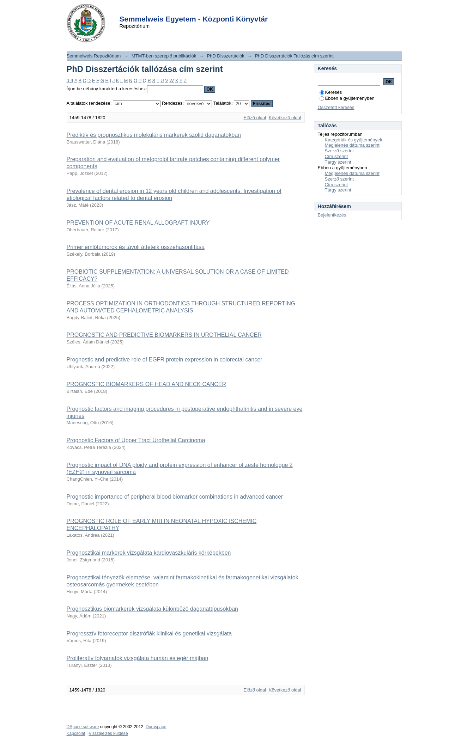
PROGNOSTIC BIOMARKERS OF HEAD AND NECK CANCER (146, 384)
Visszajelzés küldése (108, 733)
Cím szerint (336, 156)
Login (218, 10)
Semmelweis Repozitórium (94, 56)
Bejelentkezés (332, 215)
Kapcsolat (76, 733)
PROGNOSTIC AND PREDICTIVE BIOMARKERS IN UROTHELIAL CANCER (164, 335)
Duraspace (156, 726)
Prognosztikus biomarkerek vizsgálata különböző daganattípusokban (152, 609)
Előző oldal (254, 117)
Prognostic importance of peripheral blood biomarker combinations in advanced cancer (175, 497)
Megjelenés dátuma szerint (352, 145)
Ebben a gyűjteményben (347, 98)
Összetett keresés (336, 107)
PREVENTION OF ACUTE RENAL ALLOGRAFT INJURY (138, 223)
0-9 (70, 80)
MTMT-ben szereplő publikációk (164, 56)
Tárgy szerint (338, 162)
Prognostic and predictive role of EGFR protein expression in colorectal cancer (164, 360)
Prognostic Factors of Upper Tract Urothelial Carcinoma (136, 440)
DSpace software (83, 726)
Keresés (331, 92)
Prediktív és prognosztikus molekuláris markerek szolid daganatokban (154, 135)
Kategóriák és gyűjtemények (353, 139)
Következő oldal (285, 117)
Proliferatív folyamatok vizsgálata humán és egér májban (137, 658)
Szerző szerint (339, 150)
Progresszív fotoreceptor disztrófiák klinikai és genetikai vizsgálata (149, 633)
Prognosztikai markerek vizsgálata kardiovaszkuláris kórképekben (149, 553)
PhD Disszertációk (225, 56)
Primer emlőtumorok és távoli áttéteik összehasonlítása (136, 247)
